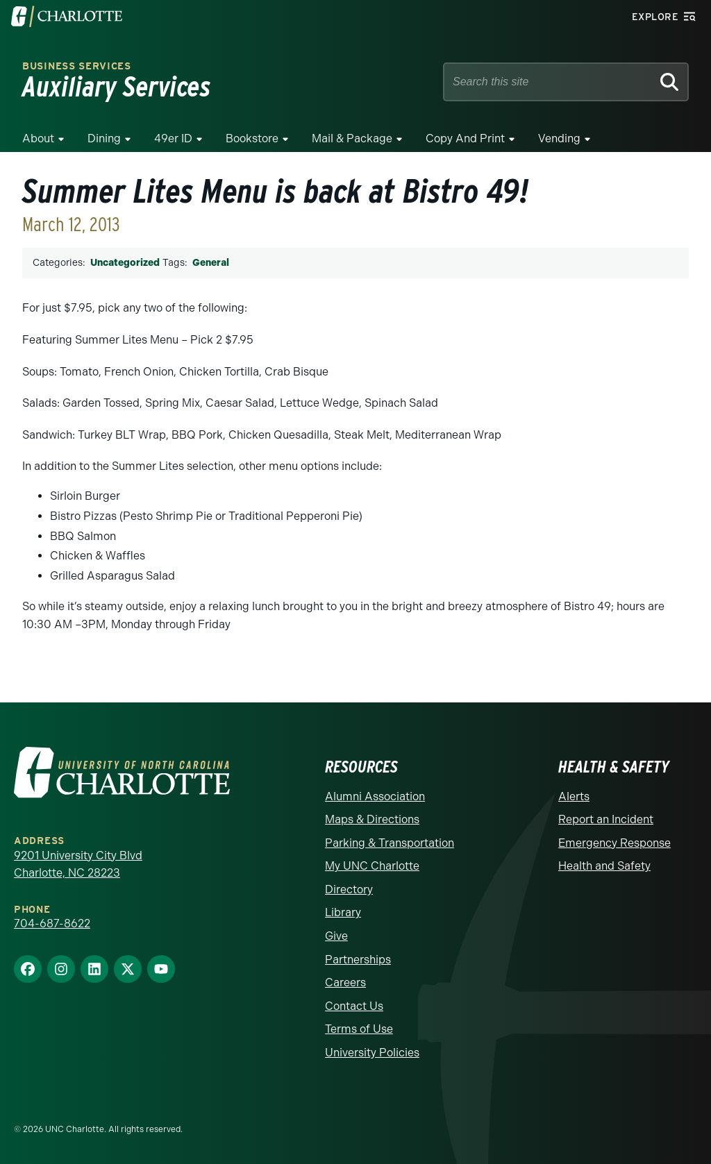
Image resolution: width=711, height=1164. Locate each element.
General (210, 263)
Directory (349, 889)
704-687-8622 (52, 923)
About (38, 138)
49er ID (173, 138)
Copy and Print (465, 138)
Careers (345, 982)
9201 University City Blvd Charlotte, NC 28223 (78, 864)
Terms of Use (359, 1029)
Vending (559, 138)
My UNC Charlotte (372, 865)
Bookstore (252, 138)
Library (343, 912)
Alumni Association (375, 796)
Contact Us (354, 1006)
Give (336, 936)
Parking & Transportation (389, 843)
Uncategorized (125, 263)
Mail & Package (352, 138)
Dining (104, 138)
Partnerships (358, 959)
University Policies (372, 1052)
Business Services (76, 66)
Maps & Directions (372, 819)
